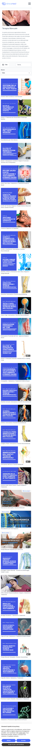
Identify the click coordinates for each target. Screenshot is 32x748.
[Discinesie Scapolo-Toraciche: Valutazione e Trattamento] (16, 699)
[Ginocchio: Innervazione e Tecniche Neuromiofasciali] (16, 294)
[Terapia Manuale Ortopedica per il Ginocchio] (16, 549)
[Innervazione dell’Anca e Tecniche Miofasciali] (16, 464)
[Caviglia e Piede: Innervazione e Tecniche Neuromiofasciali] (16, 443)
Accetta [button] (23, 740)
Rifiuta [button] (9, 740)
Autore (3, 70)
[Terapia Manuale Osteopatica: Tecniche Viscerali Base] (16, 657)
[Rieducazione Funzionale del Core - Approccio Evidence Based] (16, 337)
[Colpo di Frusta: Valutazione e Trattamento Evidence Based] (16, 636)
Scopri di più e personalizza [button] (16, 744)
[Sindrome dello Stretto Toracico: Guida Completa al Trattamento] (16, 486)
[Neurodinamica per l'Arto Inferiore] (16, 140)
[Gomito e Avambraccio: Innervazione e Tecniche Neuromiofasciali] (16, 250)
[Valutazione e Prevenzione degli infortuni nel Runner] (16, 720)
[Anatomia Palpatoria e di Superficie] (16, 228)
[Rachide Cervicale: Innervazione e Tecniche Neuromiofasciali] (16, 402)
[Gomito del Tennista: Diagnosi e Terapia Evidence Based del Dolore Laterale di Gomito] (16, 206)
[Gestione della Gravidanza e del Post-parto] (16, 96)
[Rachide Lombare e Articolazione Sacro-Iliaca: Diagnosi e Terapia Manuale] (16, 272)
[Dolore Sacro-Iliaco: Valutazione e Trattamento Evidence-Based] (16, 184)
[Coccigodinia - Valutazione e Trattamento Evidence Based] (16, 381)
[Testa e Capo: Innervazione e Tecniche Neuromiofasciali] (16, 315)
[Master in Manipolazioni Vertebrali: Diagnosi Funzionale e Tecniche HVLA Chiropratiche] (16, 161)
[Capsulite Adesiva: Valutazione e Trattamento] (16, 678)
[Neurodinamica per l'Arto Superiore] (16, 529)
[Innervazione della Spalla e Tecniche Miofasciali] (16, 508)
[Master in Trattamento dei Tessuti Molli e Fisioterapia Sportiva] (16, 118)
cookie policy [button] (22, 733)
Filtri (5, 64)
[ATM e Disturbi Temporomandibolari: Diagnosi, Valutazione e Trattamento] (16, 593)
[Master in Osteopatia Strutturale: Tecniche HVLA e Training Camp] (16, 359)
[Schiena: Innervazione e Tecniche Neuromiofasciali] (16, 423)
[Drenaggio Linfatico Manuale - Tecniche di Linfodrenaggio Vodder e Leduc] (16, 571)
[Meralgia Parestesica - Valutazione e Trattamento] (16, 615)
